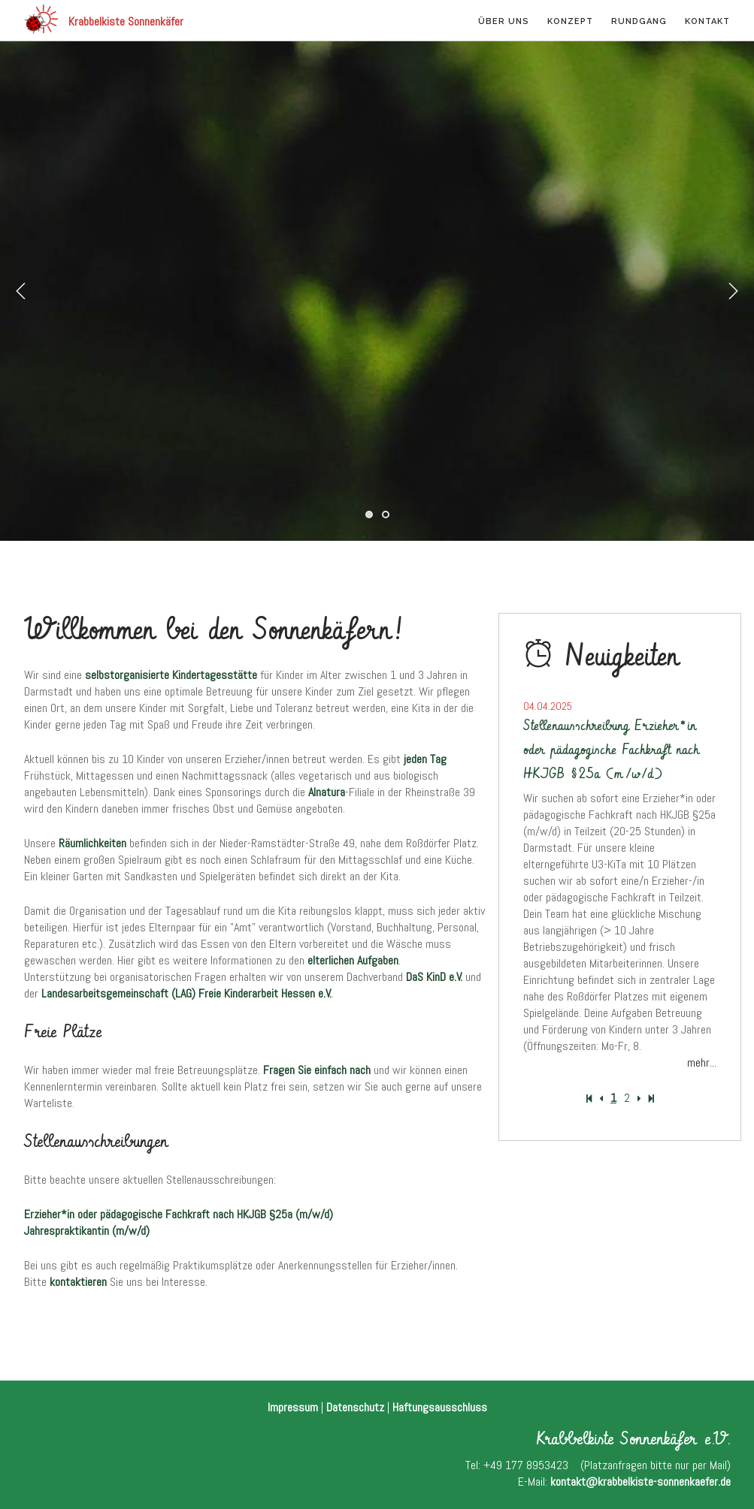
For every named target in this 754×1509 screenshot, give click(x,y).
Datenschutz (355, 1407)
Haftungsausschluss (439, 1407)
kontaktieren (78, 1282)
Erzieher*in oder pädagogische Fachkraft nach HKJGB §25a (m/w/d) (178, 1214)
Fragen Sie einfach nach (317, 1070)
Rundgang (639, 21)
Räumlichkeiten (92, 843)
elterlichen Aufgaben (352, 960)
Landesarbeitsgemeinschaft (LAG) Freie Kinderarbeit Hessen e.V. (186, 993)
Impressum (293, 1407)
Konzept (570, 21)
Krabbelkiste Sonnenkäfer (103, 19)
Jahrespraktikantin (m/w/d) (87, 1231)
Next (733, 291)
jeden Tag (425, 759)
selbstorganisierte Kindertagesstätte (171, 675)
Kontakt (707, 21)
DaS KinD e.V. (434, 977)
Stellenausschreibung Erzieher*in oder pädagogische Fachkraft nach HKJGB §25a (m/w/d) (611, 750)
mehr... (701, 1062)
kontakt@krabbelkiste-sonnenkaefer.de (640, 1481)
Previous (21, 291)
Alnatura (326, 792)
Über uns (503, 21)
